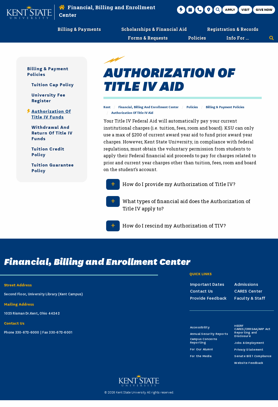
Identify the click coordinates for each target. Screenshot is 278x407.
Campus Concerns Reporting (203, 341)
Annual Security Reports (209, 334)
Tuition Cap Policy (52, 84)
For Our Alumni (201, 349)
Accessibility (200, 327)
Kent (106, 106)
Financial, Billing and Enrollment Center (148, 106)
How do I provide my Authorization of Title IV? (178, 184)
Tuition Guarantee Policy (52, 167)
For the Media (200, 356)
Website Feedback (248, 363)
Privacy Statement (248, 350)
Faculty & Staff (249, 298)
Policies (192, 106)
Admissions (246, 284)
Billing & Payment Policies (225, 106)
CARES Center (248, 291)
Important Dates (207, 284)
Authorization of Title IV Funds (51, 113)
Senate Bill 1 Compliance (252, 356)
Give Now (264, 9)
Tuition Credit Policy (47, 151)
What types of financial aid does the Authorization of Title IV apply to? (186, 205)
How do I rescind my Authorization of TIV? (174, 225)
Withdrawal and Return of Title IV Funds (51, 132)
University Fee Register (48, 97)
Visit (245, 9)
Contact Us (201, 291)
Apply (230, 9)
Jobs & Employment (249, 343)
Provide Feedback (208, 298)
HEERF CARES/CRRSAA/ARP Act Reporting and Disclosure (252, 331)
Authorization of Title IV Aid (132, 112)
